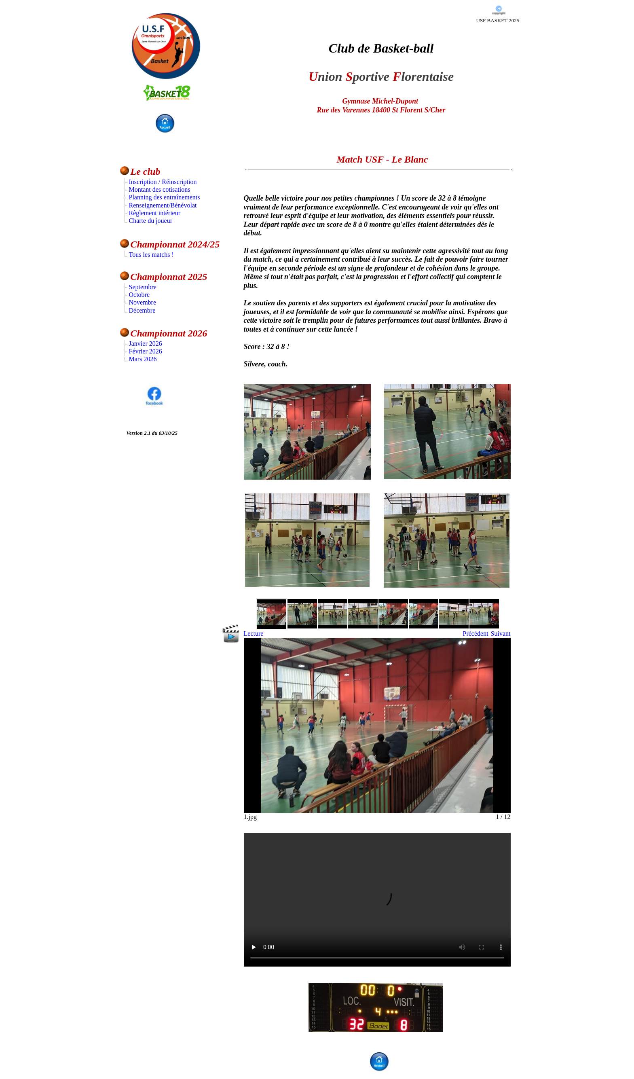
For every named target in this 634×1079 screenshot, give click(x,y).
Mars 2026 (143, 358)
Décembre (142, 310)
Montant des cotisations (159, 189)
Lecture (254, 633)
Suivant (501, 633)
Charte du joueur (151, 220)
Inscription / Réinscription (163, 181)
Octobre (139, 294)
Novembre (142, 302)
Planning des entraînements (164, 197)
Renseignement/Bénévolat (163, 205)
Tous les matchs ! (151, 254)
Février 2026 (145, 351)
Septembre (142, 287)
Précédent (475, 633)
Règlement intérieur (155, 212)
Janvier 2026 (145, 343)
